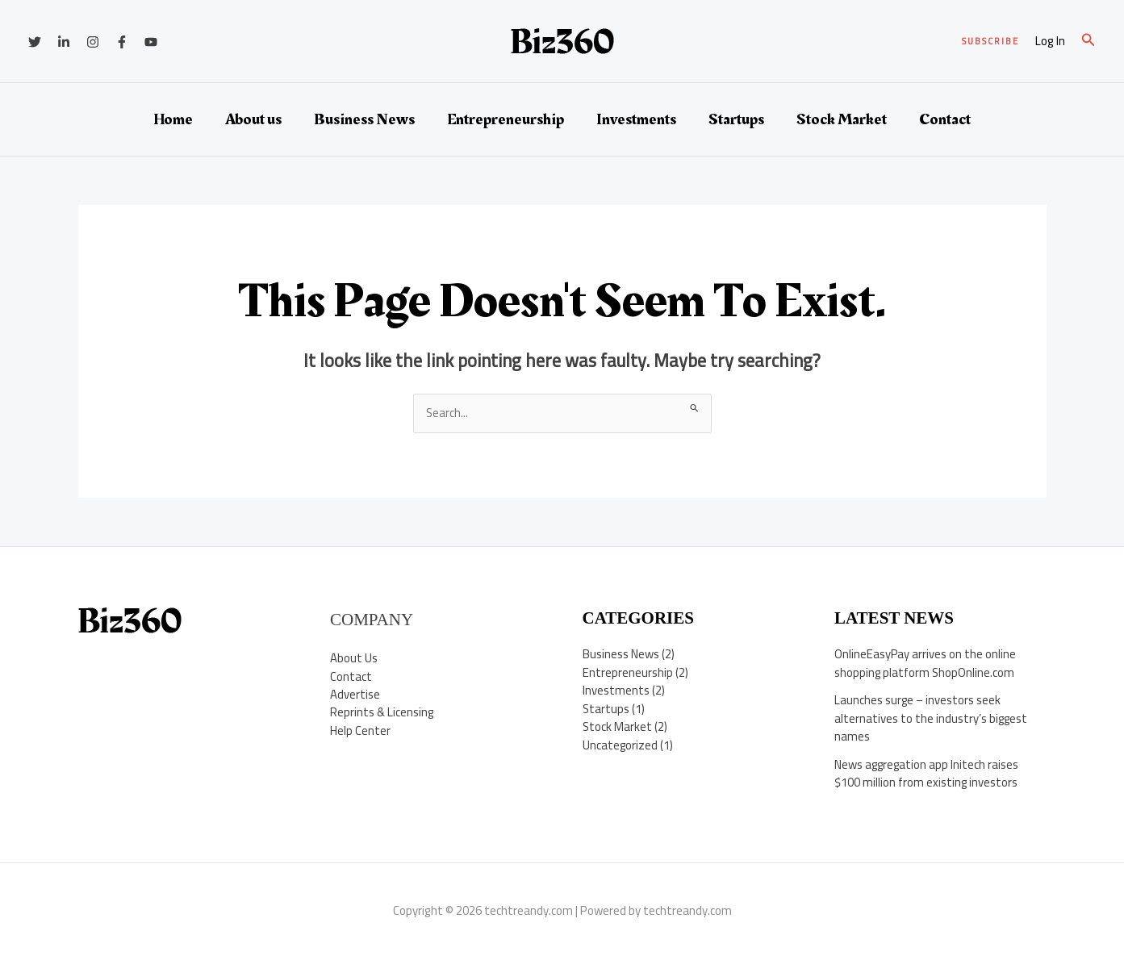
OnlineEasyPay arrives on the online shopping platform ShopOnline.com (925, 663)
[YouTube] (150, 41)
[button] (990, 41)
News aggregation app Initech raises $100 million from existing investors (927, 774)
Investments (636, 119)
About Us (354, 658)
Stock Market (841, 119)
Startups (736, 119)
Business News (364, 119)
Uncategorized (620, 745)
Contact (945, 119)
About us (253, 119)
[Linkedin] (63, 41)
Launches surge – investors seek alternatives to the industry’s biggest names (931, 718)
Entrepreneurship (505, 119)
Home (173, 119)
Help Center (360, 730)
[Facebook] (121, 41)
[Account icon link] (1050, 41)
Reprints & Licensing (382, 712)
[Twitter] (34, 41)
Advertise (355, 694)
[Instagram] (92, 41)
